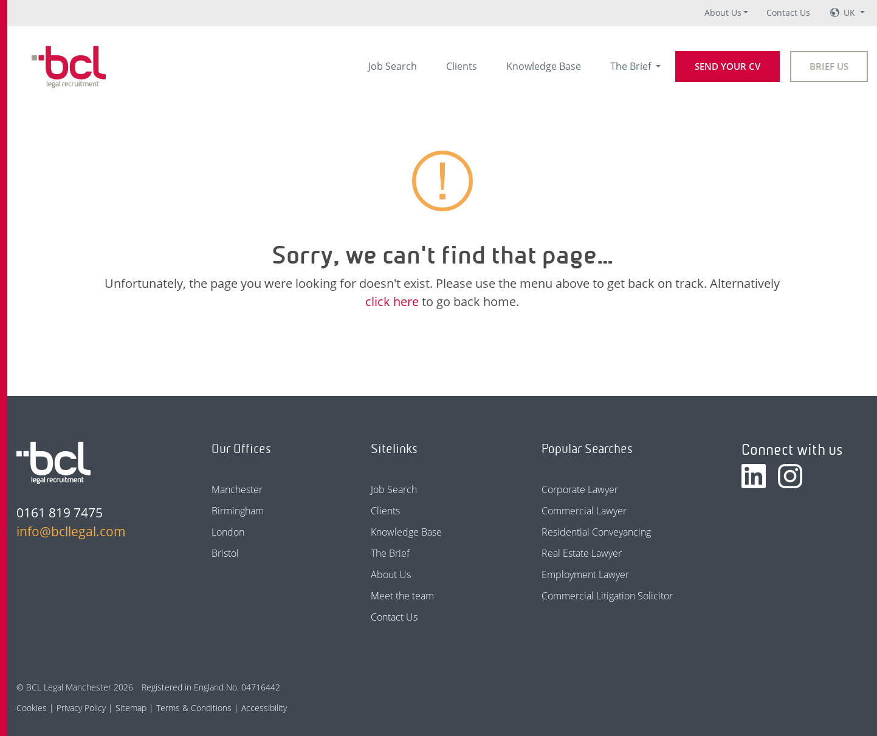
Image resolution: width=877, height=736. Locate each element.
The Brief (631, 66)
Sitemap (130, 708)
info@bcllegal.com (71, 531)
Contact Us (788, 12)
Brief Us (829, 66)
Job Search (392, 66)
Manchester (237, 489)
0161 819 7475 (59, 512)
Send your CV (727, 66)
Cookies (31, 708)
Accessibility (264, 708)
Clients (461, 66)
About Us (722, 12)
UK (851, 12)
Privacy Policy (81, 708)
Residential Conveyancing (596, 532)
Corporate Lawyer (580, 489)
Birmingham (238, 510)
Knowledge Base (543, 66)
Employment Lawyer (585, 574)
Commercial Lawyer (584, 510)
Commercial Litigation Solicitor (607, 595)
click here (392, 301)
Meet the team (402, 595)
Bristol (225, 553)
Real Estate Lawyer (582, 553)
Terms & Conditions (194, 708)
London (228, 532)
